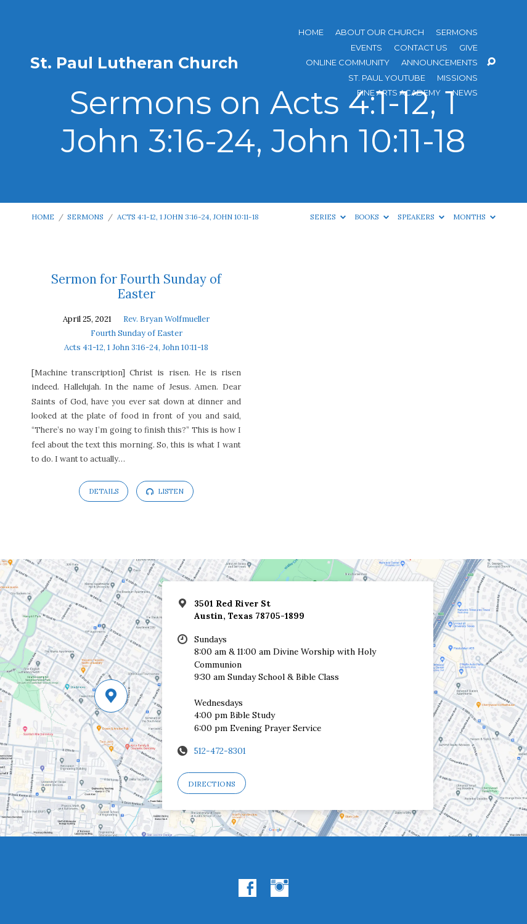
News (465, 93)
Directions (211, 783)
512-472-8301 (220, 750)
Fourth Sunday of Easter (136, 333)
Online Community (348, 63)
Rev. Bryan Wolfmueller (166, 319)
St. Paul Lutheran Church (134, 63)
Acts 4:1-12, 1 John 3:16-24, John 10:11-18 (188, 216)
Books (371, 216)
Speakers (421, 216)
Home (311, 32)
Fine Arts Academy (399, 93)
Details (103, 491)
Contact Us (420, 48)
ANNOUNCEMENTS (439, 63)
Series (328, 216)
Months (474, 216)
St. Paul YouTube (386, 78)
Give (468, 48)
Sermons (457, 32)
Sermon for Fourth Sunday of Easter (136, 286)
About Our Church (379, 32)
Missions (457, 78)
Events (366, 48)
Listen (165, 491)
